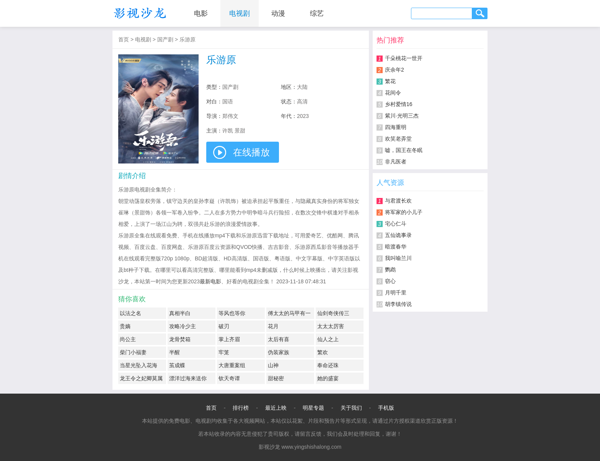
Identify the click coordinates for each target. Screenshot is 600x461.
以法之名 (130, 313)
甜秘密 (276, 378)
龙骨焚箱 (180, 339)
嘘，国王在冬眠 (403, 150)
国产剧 (165, 39)
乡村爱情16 (398, 104)
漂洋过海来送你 (188, 378)
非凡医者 (395, 162)
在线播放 (251, 152)
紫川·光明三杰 (402, 116)
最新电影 (210, 281)
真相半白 (180, 313)
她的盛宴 (328, 378)
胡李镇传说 (398, 304)
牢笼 (223, 352)
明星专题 (313, 408)
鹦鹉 (390, 269)
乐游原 (187, 39)
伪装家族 (278, 352)
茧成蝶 (177, 365)
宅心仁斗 (395, 224)
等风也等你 (231, 313)
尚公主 (128, 339)
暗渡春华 (395, 247)
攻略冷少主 (182, 326)
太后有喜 (278, 339)
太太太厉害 (330, 326)
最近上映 (276, 408)
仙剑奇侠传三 (333, 313)
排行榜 (241, 408)
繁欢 (322, 352)
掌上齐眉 (229, 339)
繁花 (390, 81)
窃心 (390, 281)
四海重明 (395, 127)
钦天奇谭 (229, 378)
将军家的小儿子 (403, 212)
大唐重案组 (231, 365)
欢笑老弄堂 (398, 139)
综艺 (317, 13)
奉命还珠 (328, 365)
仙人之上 (328, 339)
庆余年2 (394, 70)
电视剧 (239, 13)
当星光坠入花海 (138, 365)
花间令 (393, 93)
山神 (273, 365)
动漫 (278, 13)
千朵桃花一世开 (403, 58)
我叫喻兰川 (398, 258)
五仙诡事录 (398, 235)
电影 (201, 13)
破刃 (223, 326)
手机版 (386, 408)
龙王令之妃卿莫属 (141, 378)
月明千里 (395, 292)
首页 (123, 39)
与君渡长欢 (398, 201)
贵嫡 (125, 326)
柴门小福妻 (133, 352)
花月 (273, 326)
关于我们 (351, 408)
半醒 (174, 352)
